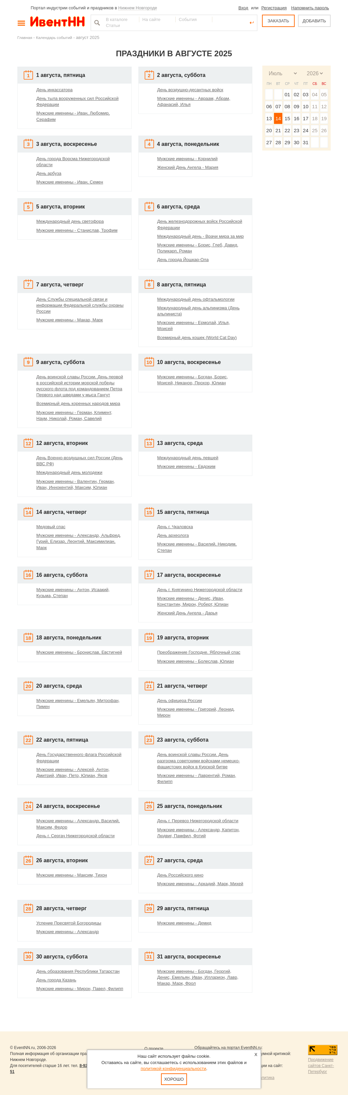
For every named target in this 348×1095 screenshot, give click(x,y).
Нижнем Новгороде (137, 7)
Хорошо (174, 1079)
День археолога (173, 535)
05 (324, 94)
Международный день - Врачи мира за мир (200, 236)
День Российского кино (180, 875)
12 (324, 106)
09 (296, 106)
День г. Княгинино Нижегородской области (199, 589)
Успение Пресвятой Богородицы (68, 922)
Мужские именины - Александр (67, 931)
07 (278, 106)
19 (324, 118)
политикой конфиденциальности (173, 1068)
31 (306, 142)
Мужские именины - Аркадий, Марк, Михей (200, 883)
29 (287, 142)
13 (269, 118)
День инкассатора (54, 89)
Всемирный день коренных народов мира (78, 403)
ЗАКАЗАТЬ (278, 20)
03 (306, 94)
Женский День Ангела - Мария (187, 167)
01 (287, 94)
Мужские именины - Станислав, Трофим (76, 230)
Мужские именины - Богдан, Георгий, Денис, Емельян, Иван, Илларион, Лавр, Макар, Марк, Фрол (198, 977)
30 (296, 142)
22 (287, 130)
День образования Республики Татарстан (78, 971)
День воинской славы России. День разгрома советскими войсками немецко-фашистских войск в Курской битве (198, 760)
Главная (24, 37)
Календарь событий (54, 37)
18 (315, 118)
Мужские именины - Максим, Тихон (71, 875)
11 (315, 106)
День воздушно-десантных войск (190, 89)
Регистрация (274, 7)
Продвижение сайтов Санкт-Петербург (321, 1065)
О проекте (153, 1048)
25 (315, 130)
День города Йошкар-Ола (183, 259)
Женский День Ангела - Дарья (187, 612)
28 (278, 142)
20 (269, 130)
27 (269, 142)
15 (287, 118)
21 (278, 130)
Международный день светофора (70, 221)
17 (306, 118)
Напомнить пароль (310, 7)
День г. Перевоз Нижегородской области (198, 820)
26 (324, 130)
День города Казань (56, 979)
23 (296, 130)
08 (287, 106)
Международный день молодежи (69, 472)
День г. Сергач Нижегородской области (75, 835)
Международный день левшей (187, 457)
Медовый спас (50, 526)
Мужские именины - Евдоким (186, 466)
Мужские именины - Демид (184, 922)
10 (306, 106)
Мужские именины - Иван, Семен (69, 182)
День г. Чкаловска (175, 526)
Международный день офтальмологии (196, 299)
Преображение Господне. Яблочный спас (199, 652)
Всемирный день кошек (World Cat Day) (197, 337)
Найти (96, 23)
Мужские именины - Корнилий (187, 158)
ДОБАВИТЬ (314, 20)
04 (315, 94)
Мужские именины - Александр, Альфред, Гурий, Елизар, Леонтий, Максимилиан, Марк (78, 541)
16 (296, 118)
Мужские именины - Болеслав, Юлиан (195, 661)
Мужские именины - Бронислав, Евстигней (79, 652)
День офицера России (179, 700)
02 (296, 94)
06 (269, 106)
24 (306, 130)
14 (278, 118)
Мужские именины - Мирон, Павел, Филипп (79, 988)
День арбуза (48, 173)
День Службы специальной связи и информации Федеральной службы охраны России (80, 305)
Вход (243, 7)
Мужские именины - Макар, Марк (69, 319)
